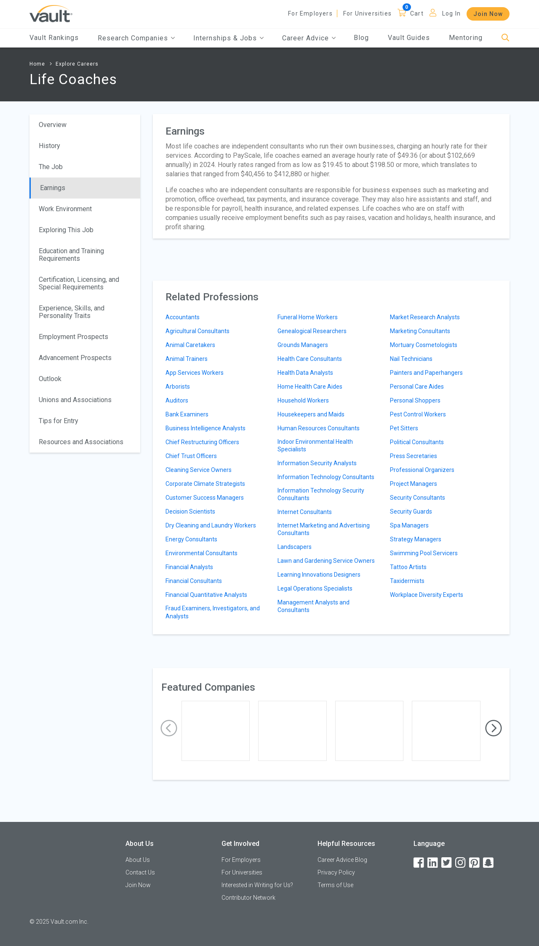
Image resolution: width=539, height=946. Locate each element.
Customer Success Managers (204, 497)
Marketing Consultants (420, 331)
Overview (53, 125)
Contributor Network (248, 897)
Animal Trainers (186, 358)
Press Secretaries (413, 456)
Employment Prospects (73, 337)
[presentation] (168, 728)
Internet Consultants (305, 512)
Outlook (50, 379)
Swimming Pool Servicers (424, 553)
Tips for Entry (58, 421)
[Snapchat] (489, 862)
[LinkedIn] (433, 862)
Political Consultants (417, 442)
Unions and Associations (75, 400)
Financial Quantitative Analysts (206, 594)
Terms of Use (335, 885)
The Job (51, 167)
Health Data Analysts (305, 372)
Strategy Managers (415, 539)
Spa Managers (409, 525)
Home (37, 64)
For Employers (310, 13)
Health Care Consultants (310, 358)
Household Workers (303, 400)
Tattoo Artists (408, 567)
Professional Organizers (422, 469)
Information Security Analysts (317, 463)
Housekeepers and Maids (311, 414)
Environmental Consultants (201, 553)
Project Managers (413, 483)
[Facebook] (419, 862)
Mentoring (466, 38)
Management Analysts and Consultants (314, 606)
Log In (451, 13)
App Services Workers (194, 372)
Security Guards (411, 511)
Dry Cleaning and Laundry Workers (210, 525)
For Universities (367, 13)
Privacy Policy (336, 872)
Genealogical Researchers (312, 331)
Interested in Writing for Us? (257, 885)
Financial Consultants (193, 581)
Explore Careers (77, 64)
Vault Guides (409, 38)
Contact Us (140, 872)
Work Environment (65, 209)
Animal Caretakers (190, 345)
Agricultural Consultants (197, 331)
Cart (417, 13)
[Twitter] (447, 862)
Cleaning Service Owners (198, 469)
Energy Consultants (191, 539)
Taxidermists (407, 581)
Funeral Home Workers (308, 317)
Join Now (488, 14)
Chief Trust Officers (191, 456)
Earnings (52, 188)
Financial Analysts (189, 567)
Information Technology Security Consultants (321, 494)
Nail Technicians (411, 358)
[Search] (506, 38)
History (49, 146)
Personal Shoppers (415, 400)
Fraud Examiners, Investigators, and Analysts (212, 612)
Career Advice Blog (342, 859)
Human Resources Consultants (319, 428)
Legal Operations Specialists (315, 588)
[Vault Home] (50, 13)
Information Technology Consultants (326, 477)
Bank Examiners (186, 414)
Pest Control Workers (418, 414)
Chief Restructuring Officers (202, 442)
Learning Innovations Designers (319, 574)
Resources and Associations (81, 442)
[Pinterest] (475, 862)
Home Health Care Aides (310, 386)
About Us (137, 859)
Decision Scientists (190, 511)
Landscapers (295, 546)
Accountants (182, 317)
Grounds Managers (303, 345)
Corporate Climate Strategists (205, 483)
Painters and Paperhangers (426, 372)
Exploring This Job (66, 230)
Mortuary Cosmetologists (423, 345)
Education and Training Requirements (71, 254)
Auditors (176, 400)
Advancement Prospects (75, 358)
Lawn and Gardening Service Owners (326, 560)
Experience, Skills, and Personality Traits (71, 312)
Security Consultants (417, 497)
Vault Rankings (54, 38)
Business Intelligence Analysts (205, 428)
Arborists (177, 386)
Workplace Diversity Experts (426, 594)
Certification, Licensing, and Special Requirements (79, 283)
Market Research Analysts (425, 317)
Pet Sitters (404, 428)
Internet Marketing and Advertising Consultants (324, 529)
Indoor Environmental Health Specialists (315, 445)
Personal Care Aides (417, 386)
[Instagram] (461, 862)
